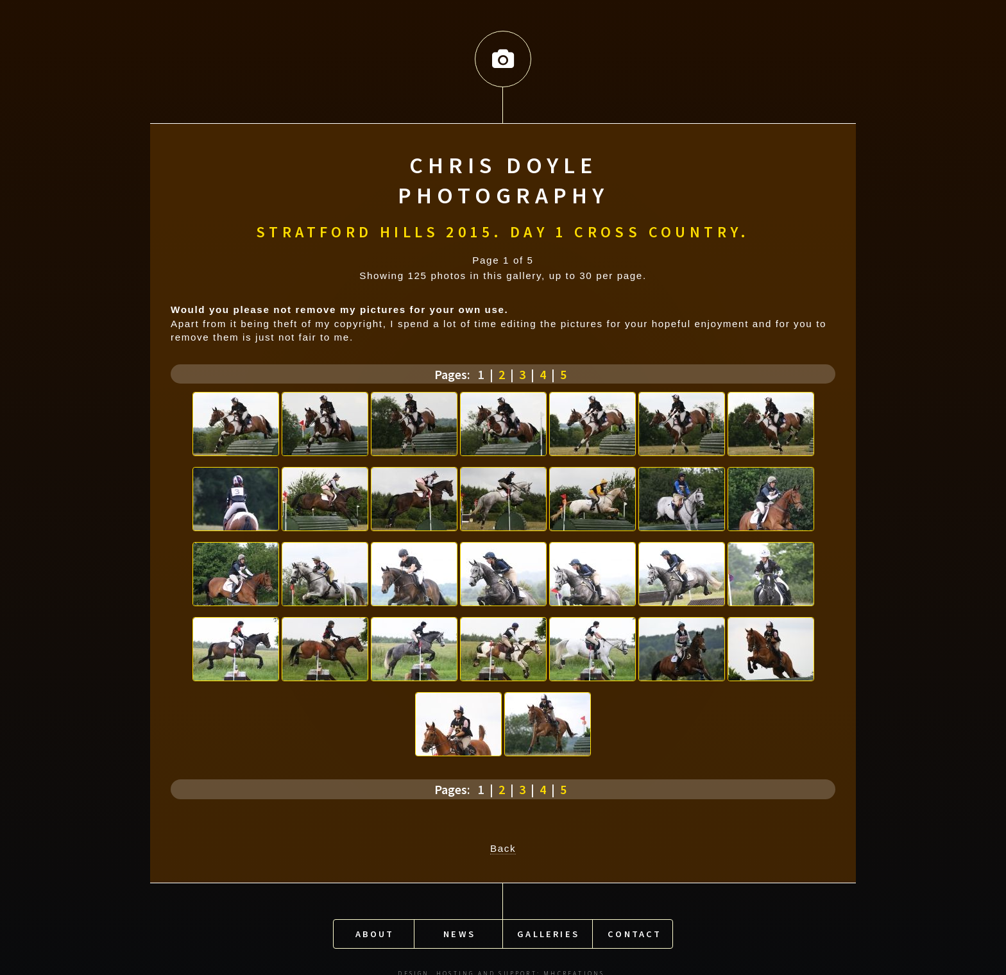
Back (503, 846)
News (459, 929)
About (375, 929)
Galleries (548, 929)
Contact (634, 929)
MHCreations (573, 969)
